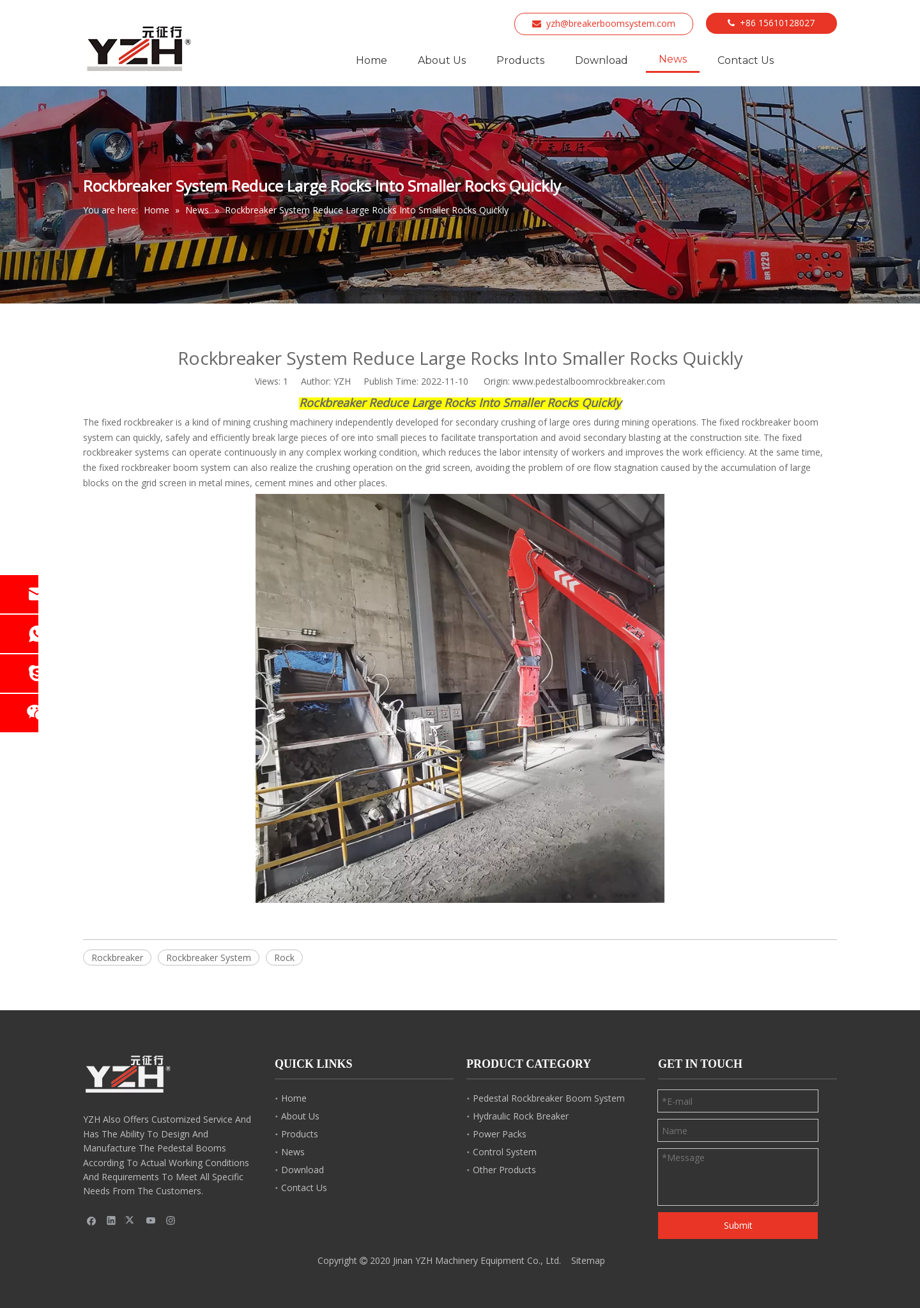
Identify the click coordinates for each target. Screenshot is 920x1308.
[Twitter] (131, 1220)
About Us (300, 1116)
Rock (284, 957)
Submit (738, 1225)
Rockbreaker (117, 957)
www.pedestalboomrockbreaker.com (588, 381)
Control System (505, 1152)
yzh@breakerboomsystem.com (610, 23)
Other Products (504, 1170)
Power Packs (499, 1134)
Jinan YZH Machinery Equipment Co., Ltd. (477, 1260)
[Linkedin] (111, 1220)
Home (294, 1098)
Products (299, 1134)
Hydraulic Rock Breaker (521, 1116)
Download (302, 1170)
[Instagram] (171, 1220)
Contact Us (304, 1187)
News (293, 1152)
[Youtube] (151, 1220)
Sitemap (588, 1260)
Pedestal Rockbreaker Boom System (549, 1098)
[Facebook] (92, 1220)
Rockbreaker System (208, 957)
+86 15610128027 (777, 23)
